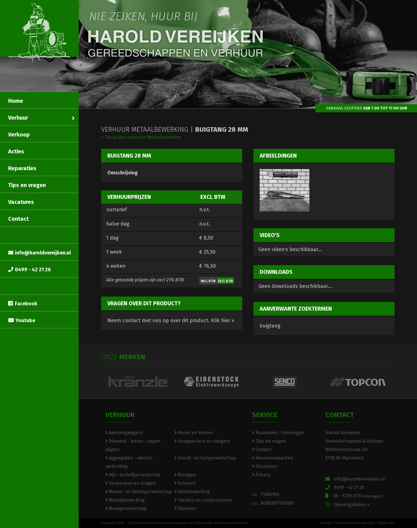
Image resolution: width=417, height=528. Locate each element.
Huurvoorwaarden (272, 458)
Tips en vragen (27, 185)
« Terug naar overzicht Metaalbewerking (141, 137)
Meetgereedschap (126, 508)
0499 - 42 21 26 (29, 270)
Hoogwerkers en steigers (202, 441)
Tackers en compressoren (203, 500)
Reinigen (185, 474)
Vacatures (21, 202)
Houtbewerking (192, 491)
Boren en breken (193, 432)
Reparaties (22, 168)
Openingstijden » (347, 504)
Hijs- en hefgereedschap (132, 474)
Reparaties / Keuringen (278, 432)
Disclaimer (264, 466)
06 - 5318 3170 (354, 496)
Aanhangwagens (124, 432)
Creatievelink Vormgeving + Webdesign (365, 523)
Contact (18, 218)
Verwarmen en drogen (130, 483)
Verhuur (41, 117)
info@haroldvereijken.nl (39, 253)
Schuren (184, 483)
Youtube (21, 320)
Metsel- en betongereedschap (138, 491)
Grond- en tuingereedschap (205, 458)
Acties (16, 151)
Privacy (261, 474)
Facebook (22, 304)
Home (15, 100)
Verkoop (19, 134)
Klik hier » (222, 320)
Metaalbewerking (125, 500)
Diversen (185, 508)
